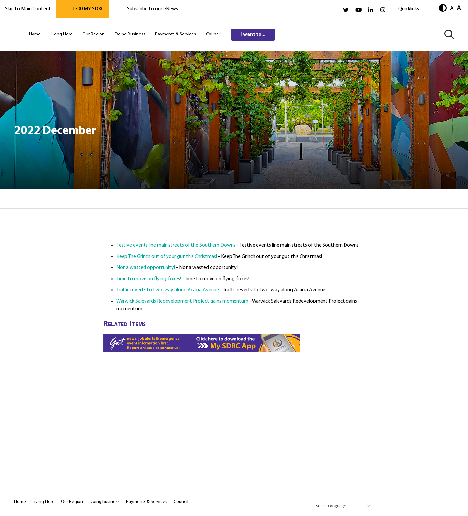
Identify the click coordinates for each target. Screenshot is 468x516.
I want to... (252, 34)
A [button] (452, 8)
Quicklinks (408, 8)
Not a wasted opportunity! (145, 267)
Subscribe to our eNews (152, 8)
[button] (443, 8)
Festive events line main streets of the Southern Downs (175, 245)
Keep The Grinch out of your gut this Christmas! (166, 256)
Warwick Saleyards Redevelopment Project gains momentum (182, 301)
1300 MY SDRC (88, 8)
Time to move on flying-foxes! (148, 278)
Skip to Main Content (28, 8)
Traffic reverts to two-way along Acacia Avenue (167, 290)
